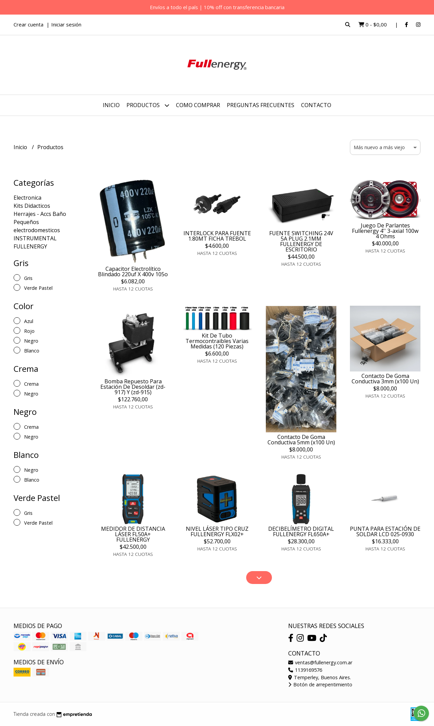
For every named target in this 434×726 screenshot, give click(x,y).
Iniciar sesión (66, 24)
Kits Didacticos (32, 205)
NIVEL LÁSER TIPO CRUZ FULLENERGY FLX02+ (217, 531)
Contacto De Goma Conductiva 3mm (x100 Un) (385, 378)
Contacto (316, 105)
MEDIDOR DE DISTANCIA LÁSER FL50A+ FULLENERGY (133, 534)
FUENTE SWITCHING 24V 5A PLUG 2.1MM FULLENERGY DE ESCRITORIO (301, 241)
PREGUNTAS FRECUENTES (260, 105)
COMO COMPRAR (198, 105)
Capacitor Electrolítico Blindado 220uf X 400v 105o (133, 271)
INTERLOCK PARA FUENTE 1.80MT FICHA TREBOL (217, 235)
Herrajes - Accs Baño (40, 214)
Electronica (27, 197)
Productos (147, 105)
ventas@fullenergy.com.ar (320, 662)
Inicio (111, 105)
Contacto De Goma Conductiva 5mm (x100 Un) (301, 439)
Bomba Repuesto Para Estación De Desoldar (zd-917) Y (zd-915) (132, 387)
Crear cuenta (28, 24)
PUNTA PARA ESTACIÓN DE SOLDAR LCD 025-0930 (385, 531)
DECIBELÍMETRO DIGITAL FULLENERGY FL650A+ (301, 531)
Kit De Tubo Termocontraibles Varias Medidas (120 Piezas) (217, 341)
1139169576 (305, 670)
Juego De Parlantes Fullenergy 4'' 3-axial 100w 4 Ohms (385, 231)
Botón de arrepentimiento (320, 684)
